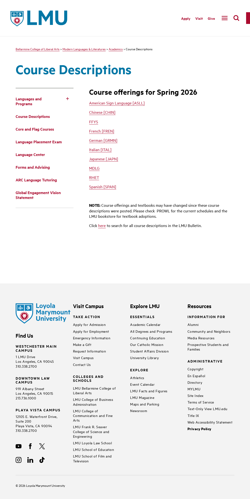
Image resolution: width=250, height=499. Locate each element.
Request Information (89, 351)
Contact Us (82, 364)
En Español (196, 375)
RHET (94, 177)
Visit (199, 18)
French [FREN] (101, 131)
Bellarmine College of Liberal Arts (38, 49)
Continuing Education (147, 337)
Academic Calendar (145, 324)
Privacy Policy (199, 428)
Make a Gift (82, 344)
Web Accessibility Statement (210, 422)
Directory (195, 382)
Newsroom (138, 410)
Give (211, 18)
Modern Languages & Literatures (84, 49)
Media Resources (201, 337)
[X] (42, 446)
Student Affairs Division (149, 351)
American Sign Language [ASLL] (117, 102)
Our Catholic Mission (146, 344)
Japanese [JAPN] (103, 158)
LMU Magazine (142, 397)
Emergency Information (92, 337)
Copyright (196, 368)
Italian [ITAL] (100, 149)
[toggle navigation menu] (224, 18)
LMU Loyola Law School (92, 442)
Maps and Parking (144, 404)
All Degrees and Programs (151, 331)
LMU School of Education (93, 449)
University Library (144, 357)
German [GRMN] (103, 140)
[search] (236, 18)
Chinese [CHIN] (102, 112)
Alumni (193, 324)
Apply (185, 18)
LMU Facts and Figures (148, 390)
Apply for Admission (89, 324)
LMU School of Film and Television (92, 458)
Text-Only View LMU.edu (208, 408)
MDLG (94, 168)
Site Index (196, 395)
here (102, 225)
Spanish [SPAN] (102, 186)
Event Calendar (142, 384)
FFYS (93, 121)
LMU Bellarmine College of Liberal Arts (94, 390)
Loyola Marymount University (42, 485)
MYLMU (194, 388)
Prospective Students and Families (208, 346)
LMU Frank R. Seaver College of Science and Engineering (91, 431)
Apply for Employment (91, 331)
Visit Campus (83, 357)
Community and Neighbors (209, 331)
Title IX (193, 415)
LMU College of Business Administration (93, 401)
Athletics (137, 377)
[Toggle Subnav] (67, 98)
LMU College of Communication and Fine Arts (93, 415)
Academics (116, 49)
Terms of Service (201, 402)
